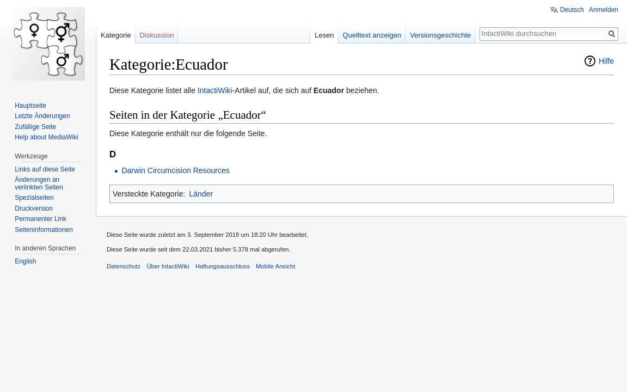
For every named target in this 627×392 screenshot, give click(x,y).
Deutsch (572, 10)
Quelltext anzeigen (372, 35)
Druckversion (34, 208)
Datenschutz (123, 266)
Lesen (324, 35)
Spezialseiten (34, 197)
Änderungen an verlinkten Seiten (39, 183)
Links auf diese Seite (45, 169)
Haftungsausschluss (222, 266)
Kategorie (116, 35)
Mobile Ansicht (275, 266)
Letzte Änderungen (42, 116)
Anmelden (603, 10)
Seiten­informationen (44, 230)
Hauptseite (30, 105)
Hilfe (606, 61)
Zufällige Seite (35, 127)
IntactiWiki (215, 90)
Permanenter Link (40, 219)
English (25, 261)
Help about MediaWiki (46, 137)
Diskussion (157, 35)
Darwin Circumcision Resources (175, 170)
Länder (201, 193)
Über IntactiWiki (167, 266)
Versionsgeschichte (440, 35)
